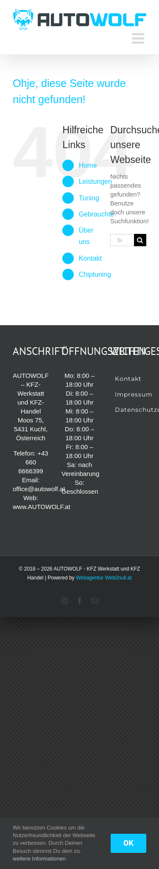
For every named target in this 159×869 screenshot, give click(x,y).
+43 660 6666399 (33, 462)
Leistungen (95, 181)
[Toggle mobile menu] (139, 38)
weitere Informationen (39, 858)
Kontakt (90, 258)
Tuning (89, 198)
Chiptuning (95, 274)
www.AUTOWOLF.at (41, 506)
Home (88, 165)
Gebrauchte (96, 214)
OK (128, 843)
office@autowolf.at (39, 488)
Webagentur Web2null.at (104, 578)
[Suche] (140, 240)
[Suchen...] (122, 240)
